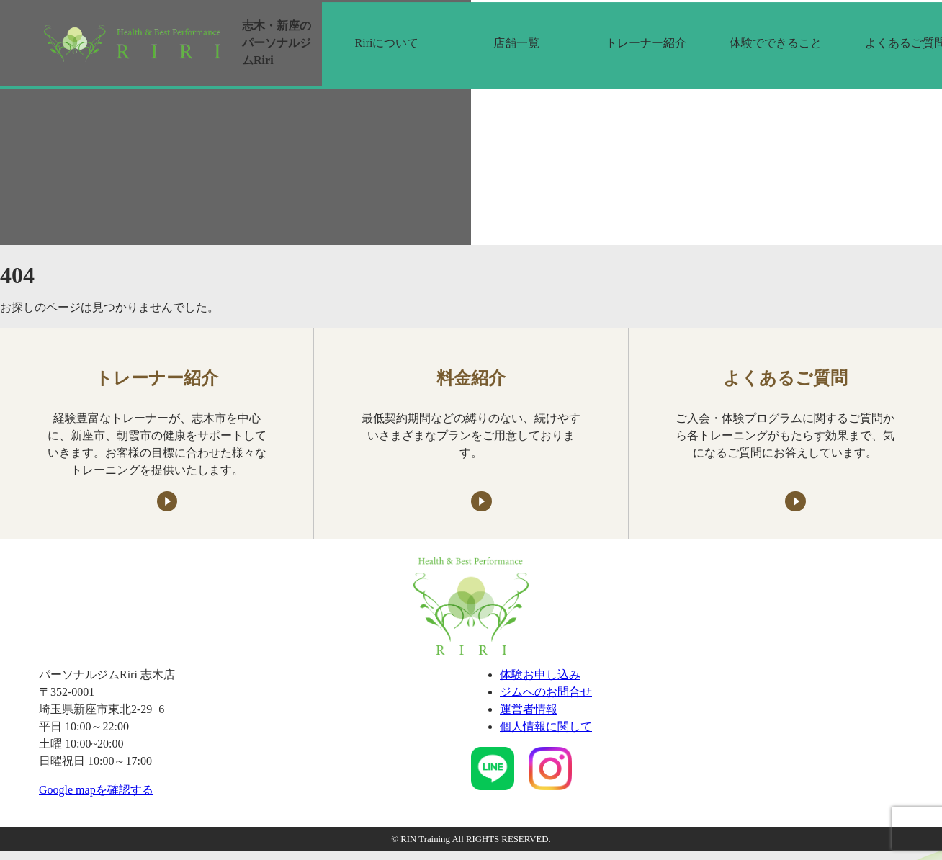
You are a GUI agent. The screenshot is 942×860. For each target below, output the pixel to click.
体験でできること (776, 43)
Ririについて (387, 43)
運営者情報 (528, 709)
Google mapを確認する (96, 790)
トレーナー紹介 (646, 43)
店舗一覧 (516, 43)
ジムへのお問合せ (546, 692)
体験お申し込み (540, 674)
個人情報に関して (546, 726)
